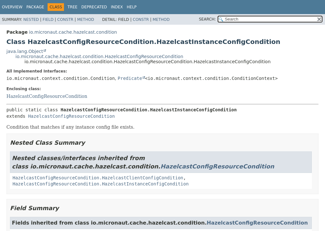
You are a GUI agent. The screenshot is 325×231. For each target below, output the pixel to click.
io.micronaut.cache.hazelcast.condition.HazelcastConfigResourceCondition (99, 56)
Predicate (130, 78)
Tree (72, 7)
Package (35, 7)
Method (85, 19)
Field (47, 19)
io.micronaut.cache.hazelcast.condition (73, 32)
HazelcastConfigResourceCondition (46, 96)
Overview (12, 7)
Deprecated (94, 7)
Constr (65, 19)
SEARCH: (207, 19)
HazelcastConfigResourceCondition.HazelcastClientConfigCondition (98, 177)
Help (132, 7)
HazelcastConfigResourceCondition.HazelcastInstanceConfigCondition (101, 183)
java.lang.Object (24, 51)
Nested (31, 19)
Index (117, 7)
